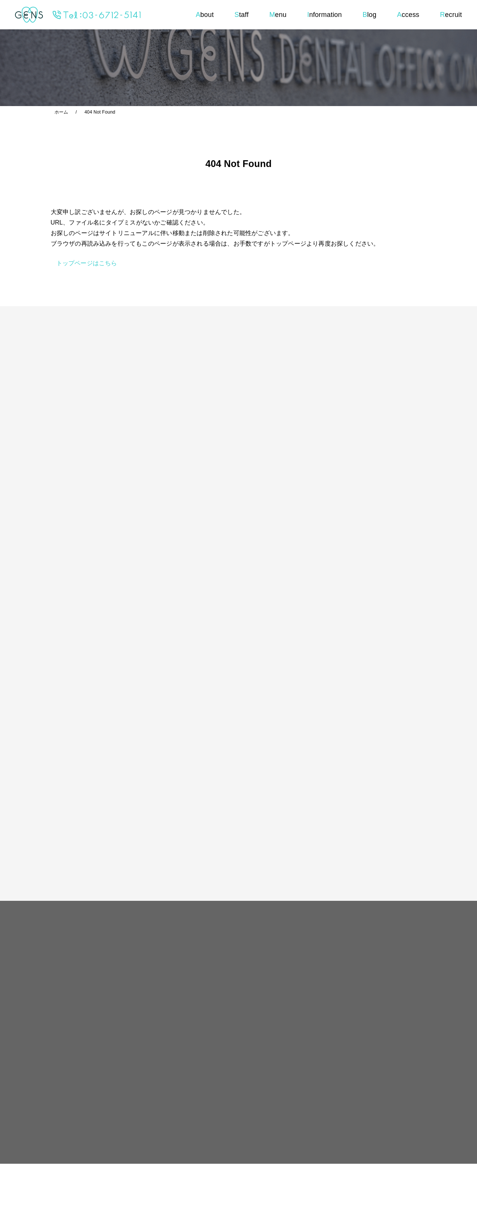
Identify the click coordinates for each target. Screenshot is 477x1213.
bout (205, 14)
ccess (408, 14)
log (370, 14)
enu (277, 14)
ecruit (451, 14)
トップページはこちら (86, 263)
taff (242, 14)
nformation (324, 14)
